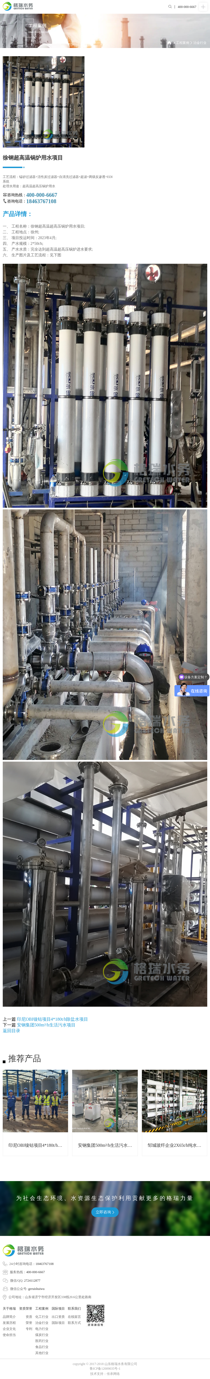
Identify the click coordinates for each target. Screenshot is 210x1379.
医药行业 (41, 1341)
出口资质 (58, 1317)
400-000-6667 (35, 1272)
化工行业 (41, 1317)
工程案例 (184, 43)
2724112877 (32, 1280)
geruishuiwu (36, 1289)
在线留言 (74, 1317)
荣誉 (29, 1323)
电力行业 (41, 1329)
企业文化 (9, 1329)
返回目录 (11, 1030)
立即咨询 (105, 1212)
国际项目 (58, 1323)
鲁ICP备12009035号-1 (105, 1369)
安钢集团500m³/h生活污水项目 (46, 1025)
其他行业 (41, 1353)
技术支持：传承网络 (105, 1374)
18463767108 (45, 1264)
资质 (29, 1317)
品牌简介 (9, 1317)
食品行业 (41, 1347)
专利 (29, 1329)
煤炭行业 (41, 1335)
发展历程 (9, 1323)
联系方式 (74, 1323)
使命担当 (9, 1335)
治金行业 (199, 43)
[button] (6, 1112)
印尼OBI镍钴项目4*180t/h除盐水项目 (52, 1019)
